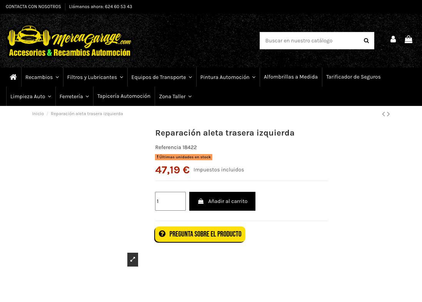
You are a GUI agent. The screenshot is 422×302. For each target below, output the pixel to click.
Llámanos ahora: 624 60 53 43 (100, 6)
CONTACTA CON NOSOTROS (34, 6)
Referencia (168, 147)
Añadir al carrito (222, 201)
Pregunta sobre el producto (200, 234)
